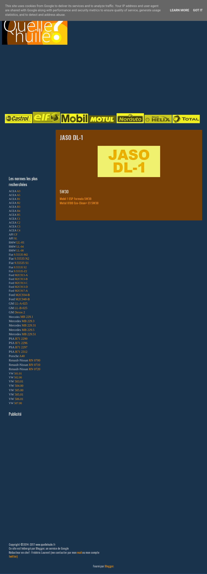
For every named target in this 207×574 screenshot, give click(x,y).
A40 (22, 356)
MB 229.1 (27, 316)
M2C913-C (21, 282)
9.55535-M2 (21, 254)
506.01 (19, 399)
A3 (18, 191)
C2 (18, 222)
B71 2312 (21, 351)
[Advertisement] (86, 78)
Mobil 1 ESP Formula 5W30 (75, 198)
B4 (18, 210)
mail (79, 552)
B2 (18, 202)
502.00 (18, 377)
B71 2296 (21, 343)
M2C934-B (22, 295)
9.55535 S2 (20, 267)
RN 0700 (34, 360)
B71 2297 (21, 347)
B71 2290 (21, 338)
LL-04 (20, 246)
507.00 (18, 403)
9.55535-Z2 (20, 271)
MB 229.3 (28, 321)
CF (16, 234)
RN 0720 (34, 369)
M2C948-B (22, 299)
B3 (18, 206)
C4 (18, 230)
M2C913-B (21, 279)
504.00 (19, 385)
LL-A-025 (21, 303)
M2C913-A (21, 275)
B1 (18, 199)
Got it (198, 10)
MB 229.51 (29, 334)
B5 (18, 214)
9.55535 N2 (21, 258)
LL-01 (20, 242)
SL (15, 238)
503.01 (19, 381)
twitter (13, 556)
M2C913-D (21, 286)
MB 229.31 (29, 325)
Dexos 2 (20, 312)
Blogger (109, 566)
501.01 (18, 373)
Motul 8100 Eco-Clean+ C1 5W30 (79, 203)
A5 (18, 195)
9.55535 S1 (21, 263)
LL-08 (20, 250)
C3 (18, 226)
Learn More (179, 10)
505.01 (19, 394)
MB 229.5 (28, 330)
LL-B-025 (21, 308)
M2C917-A (21, 290)
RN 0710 (34, 364)
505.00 (19, 390)
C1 (18, 218)
